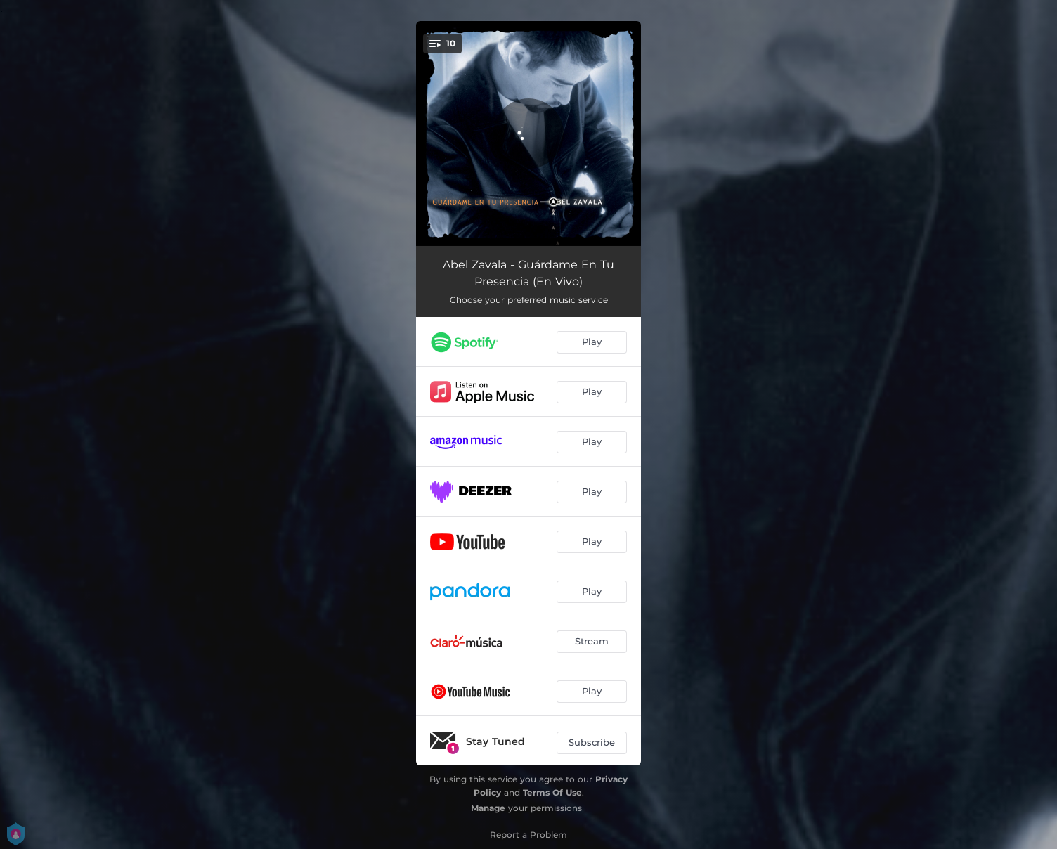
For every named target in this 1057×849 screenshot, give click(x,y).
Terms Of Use (552, 792)
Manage (488, 808)
